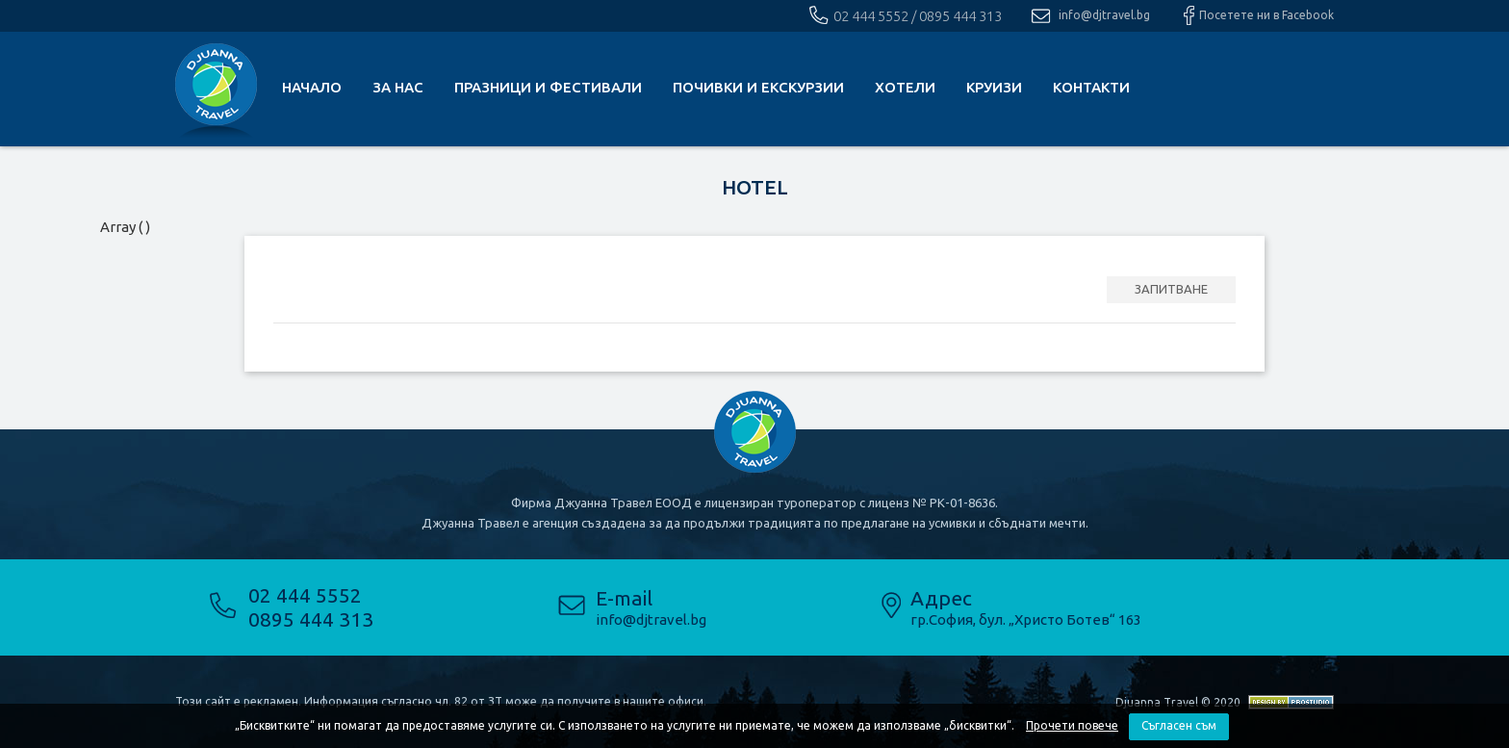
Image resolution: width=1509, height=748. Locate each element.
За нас (397, 87)
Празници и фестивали (548, 87)
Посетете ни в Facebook (1266, 15)
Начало (312, 87)
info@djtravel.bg (1104, 15)
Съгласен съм (1178, 725)
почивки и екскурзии (758, 87)
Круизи (994, 87)
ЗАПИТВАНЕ (1171, 289)
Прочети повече (1072, 725)
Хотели (905, 87)
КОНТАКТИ (1091, 87)
